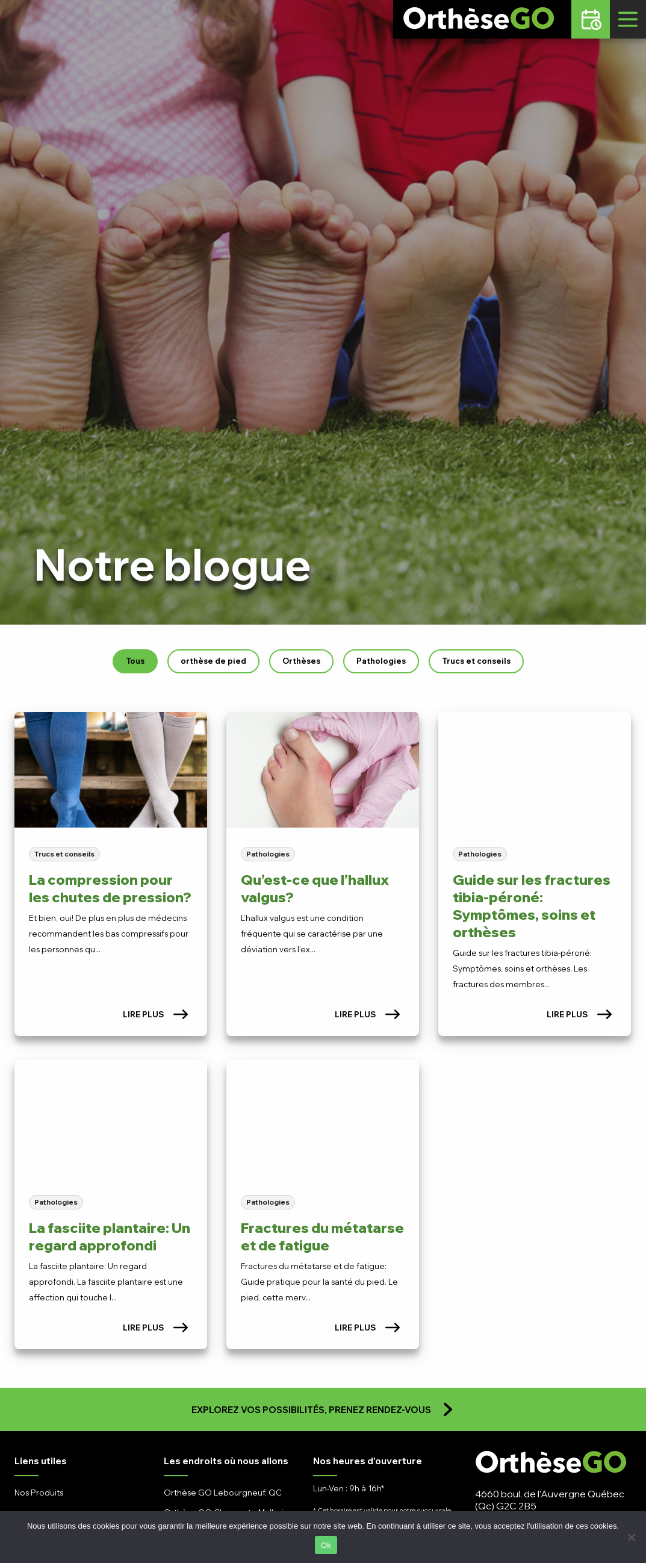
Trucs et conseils (476, 661)
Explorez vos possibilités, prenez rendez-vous (323, 1409)
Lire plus (155, 1014)
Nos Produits (38, 1492)
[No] (631, 1537)
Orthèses (301, 661)
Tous (135, 661)
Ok (326, 1545)
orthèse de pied (213, 661)
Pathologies (381, 661)
